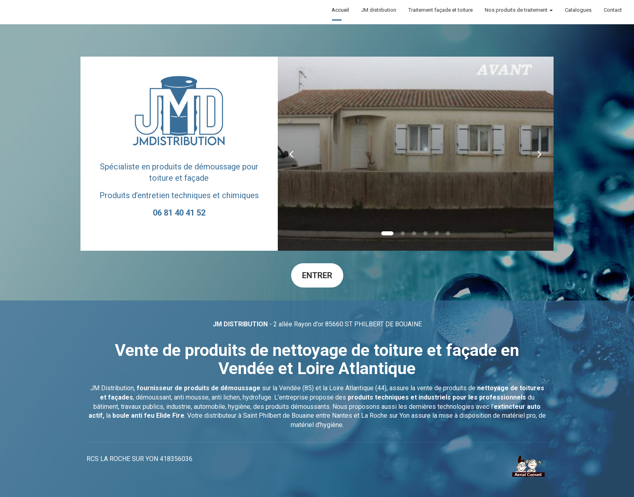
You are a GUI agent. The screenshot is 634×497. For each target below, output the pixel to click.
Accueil (340, 10)
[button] (291, 154)
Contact (613, 10)
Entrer (317, 275)
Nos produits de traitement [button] (519, 10)
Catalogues (578, 10)
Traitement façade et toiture (440, 10)
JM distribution (378, 10)
